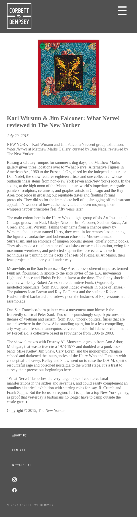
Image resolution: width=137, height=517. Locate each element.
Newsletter (22, 465)
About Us (19, 435)
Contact (19, 450)
